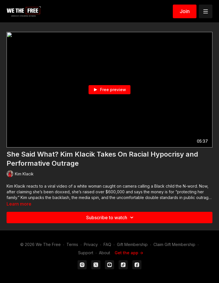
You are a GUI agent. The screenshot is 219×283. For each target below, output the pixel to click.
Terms (72, 244)
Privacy (91, 244)
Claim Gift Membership (174, 244)
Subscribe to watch (110, 217)
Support (85, 252)
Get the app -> (129, 252)
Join (185, 11)
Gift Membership (132, 244)
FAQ (107, 244)
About (104, 252)
